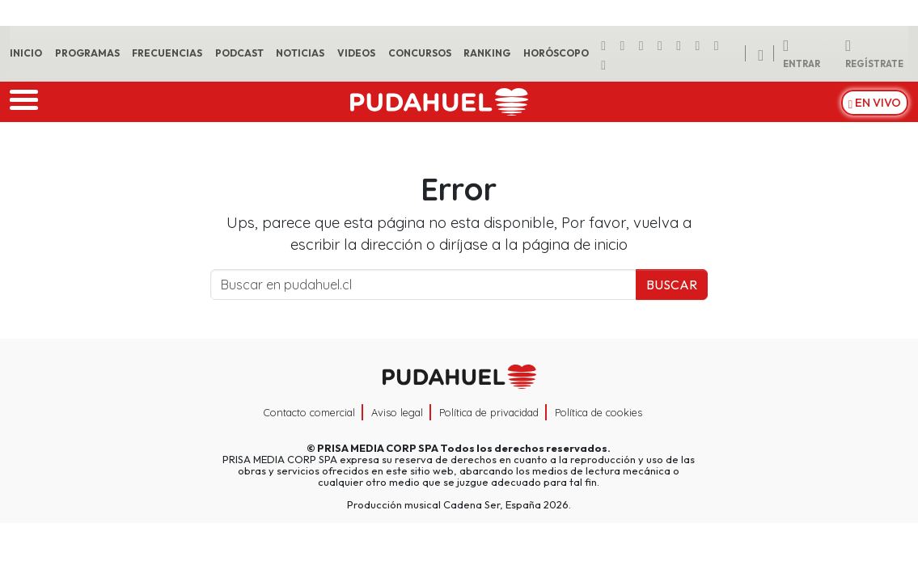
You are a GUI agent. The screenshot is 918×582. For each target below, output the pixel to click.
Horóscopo (556, 53)
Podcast (239, 53)
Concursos (419, 53)
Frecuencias (167, 53)
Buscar (671, 284)
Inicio (26, 53)
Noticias (300, 53)
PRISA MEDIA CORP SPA (377, 447)
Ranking (486, 53)
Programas (87, 53)
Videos (356, 53)
